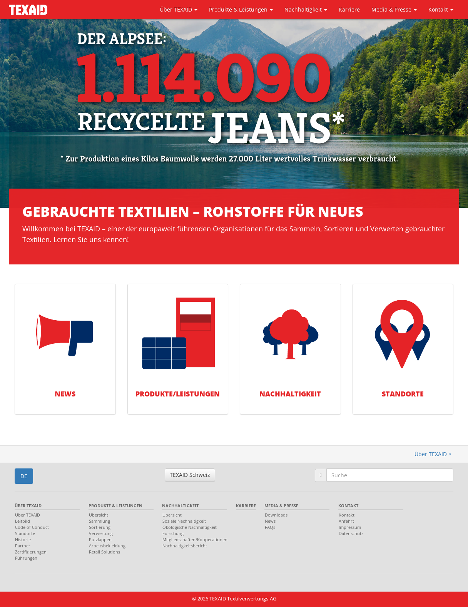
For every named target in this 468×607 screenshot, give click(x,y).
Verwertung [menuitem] (101, 533)
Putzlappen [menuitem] (100, 539)
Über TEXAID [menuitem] (28, 505)
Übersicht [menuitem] (98, 515)
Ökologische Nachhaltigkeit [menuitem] (189, 527)
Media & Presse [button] (394, 9)
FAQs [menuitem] (270, 527)
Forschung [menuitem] (173, 533)
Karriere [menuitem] (246, 505)
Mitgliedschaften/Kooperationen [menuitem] (192, 539)
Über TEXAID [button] (178, 9)
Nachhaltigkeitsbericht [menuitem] (184, 545)
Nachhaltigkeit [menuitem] (180, 505)
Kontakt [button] (440, 9)
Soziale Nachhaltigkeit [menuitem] (184, 521)
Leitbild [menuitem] (22, 521)
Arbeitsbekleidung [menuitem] (107, 545)
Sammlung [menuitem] (99, 521)
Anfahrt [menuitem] (346, 521)
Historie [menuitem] (23, 539)
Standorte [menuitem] (25, 533)
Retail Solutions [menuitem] (104, 552)
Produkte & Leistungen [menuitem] (115, 505)
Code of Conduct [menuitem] (32, 527)
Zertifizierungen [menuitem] (31, 552)
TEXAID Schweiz (190, 474)
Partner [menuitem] (22, 545)
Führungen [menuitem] (26, 558)
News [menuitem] (270, 521)
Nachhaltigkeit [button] (305, 9)
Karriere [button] (349, 9)
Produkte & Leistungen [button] (241, 9)
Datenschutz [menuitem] (351, 533)
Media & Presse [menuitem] (281, 505)
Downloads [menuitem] (276, 515)
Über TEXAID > (433, 454)
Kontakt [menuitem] (348, 505)
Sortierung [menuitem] (99, 527)
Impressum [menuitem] (350, 527)
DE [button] (23, 476)
